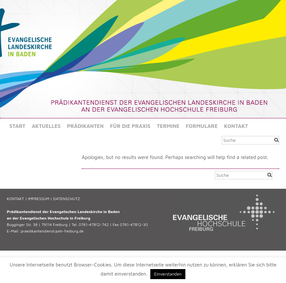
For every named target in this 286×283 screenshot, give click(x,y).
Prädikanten (85, 126)
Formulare (202, 126)
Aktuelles (46, 126)
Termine (168, 126)
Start (17, 126)
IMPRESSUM (38, 198)
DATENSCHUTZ (66, 198)
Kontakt (236, 126)
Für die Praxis (130, 126)
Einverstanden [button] (167, 274)
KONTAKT (15, 198)
